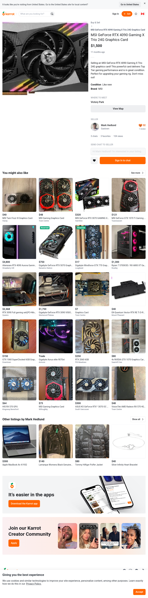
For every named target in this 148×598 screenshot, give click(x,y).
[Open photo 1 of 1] (45, 64)
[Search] (52, 14)
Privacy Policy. (33, 583)
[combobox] (34, 14)
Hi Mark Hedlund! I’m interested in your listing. (118, 151)
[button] (137, 173)
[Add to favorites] (94, 160)
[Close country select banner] (145, 3)
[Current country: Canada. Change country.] (143, 14)
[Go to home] (8, 14)
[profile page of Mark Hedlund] (95, 127)
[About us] (136, 14)
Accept (139, 591)
